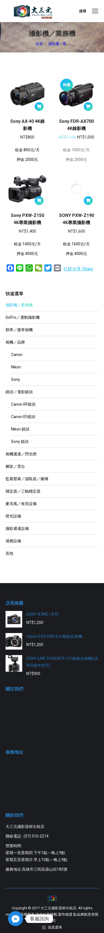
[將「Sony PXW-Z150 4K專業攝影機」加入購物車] (39, 200)
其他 (9, 553)
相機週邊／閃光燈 (21, 454)
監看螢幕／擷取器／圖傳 (27, 479)
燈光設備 (13, 516)
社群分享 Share (78, 269)
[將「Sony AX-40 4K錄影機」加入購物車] (39, 106)
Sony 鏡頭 (20, 441)
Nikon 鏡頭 (20, 429)
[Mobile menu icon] (95, 11)
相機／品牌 (15, 342)
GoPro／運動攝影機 (23, 317)
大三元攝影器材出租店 (58, 908)
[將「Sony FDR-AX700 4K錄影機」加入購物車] (88, 106)
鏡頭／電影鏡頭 (19, 392)
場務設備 (13, 541)
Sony (15, 379)
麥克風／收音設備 (21, 503)
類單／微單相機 (19, 330)
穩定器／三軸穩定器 (23, 491)
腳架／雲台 (15, 466)
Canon (16, 354)
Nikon (16, 367)
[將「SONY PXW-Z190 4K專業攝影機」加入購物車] (88, 200)
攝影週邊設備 (17, 528)
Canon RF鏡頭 (23, 404)
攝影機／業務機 (19, 305)
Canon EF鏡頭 (23, 416)
